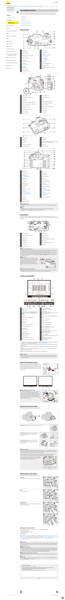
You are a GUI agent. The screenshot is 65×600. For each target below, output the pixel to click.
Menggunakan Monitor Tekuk (26, 23)
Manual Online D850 (26, 6)
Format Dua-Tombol (26, 176)
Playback (44, 195)
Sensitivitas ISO (45, 58)
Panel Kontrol (24, 18)
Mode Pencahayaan (26, 64)
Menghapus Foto (25, 175)
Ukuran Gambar (25, 52)
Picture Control (25, 185)
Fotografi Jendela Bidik (46, 193)
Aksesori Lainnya (53, 251)
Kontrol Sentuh (32, 558)
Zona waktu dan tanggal (24, 255)
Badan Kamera (24, 16)
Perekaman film (45, 194)
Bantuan (24, 186)
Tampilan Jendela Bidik (25, 20)
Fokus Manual (25, 140)
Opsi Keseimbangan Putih (27, 61)
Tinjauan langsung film (46, 190)
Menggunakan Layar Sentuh (26, 25)
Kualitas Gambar (25, 51)
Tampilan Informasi (46, 184)
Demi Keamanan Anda (11, 17)
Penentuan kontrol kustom (42, 343)
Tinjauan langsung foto (46, 189)
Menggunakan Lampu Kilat (43, 348)
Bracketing (24, 100)
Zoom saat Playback (26, 189)
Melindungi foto (25, 184)
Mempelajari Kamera (11, 22)
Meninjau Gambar (26, 179)
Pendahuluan (32, 6)
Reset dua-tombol (26, 53)
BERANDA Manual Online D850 (13, 6)
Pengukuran (25, 67)
